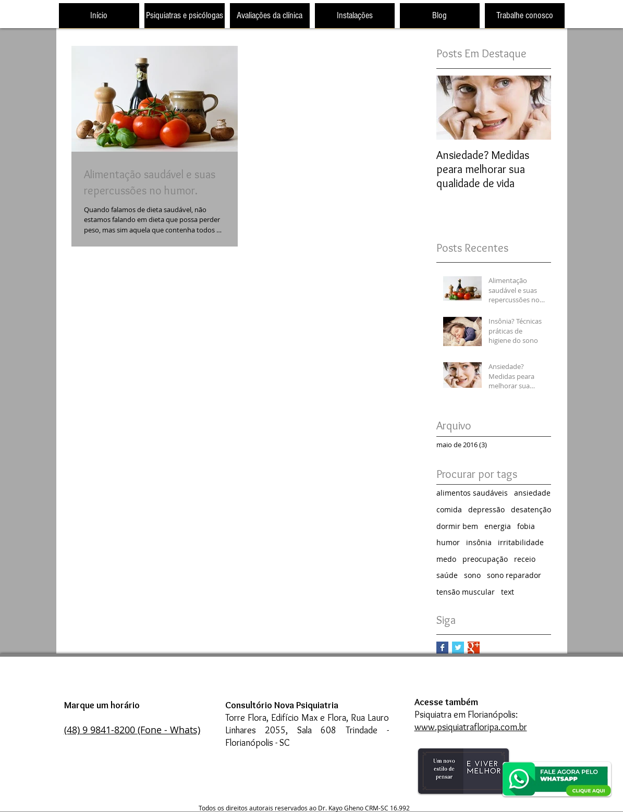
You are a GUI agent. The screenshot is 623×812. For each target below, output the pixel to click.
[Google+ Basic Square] (474, 648)
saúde (447, 575)
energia (497, 526)
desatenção (531, 509)
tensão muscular (465, 592)
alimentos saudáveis (472, 493)
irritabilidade (521, 542)
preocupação (485, 559)
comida (449, 509)
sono (472, 575)
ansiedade (532, 493)
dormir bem (457, 526)
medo (446, 559)
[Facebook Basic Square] (442, 648)
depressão (486, 509)
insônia (479, 542)
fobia (526, 526)
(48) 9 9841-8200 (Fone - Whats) (132, 729)
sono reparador (514, 575)
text (507, 592)
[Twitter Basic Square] (458, 648)
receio (524, 559)
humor (448, 542)
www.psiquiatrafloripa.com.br (470, 727)
